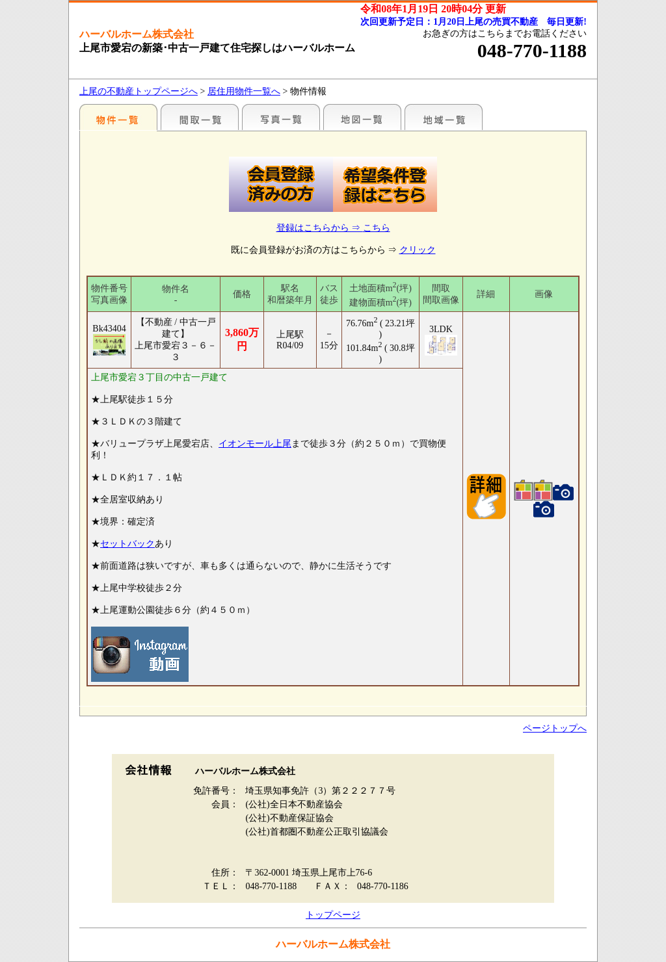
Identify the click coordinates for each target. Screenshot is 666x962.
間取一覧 (200, 117)
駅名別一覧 (118, 117)
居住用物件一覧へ (243, 91)
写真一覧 (281, 117)
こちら (376, 228)
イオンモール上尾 (255, 443)
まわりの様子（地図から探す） (362, 117)
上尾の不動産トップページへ (138, 91)
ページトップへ (555, 728)
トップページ (333, 915)
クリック (417, 250)
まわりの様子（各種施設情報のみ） (444, 117)
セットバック (127, 544)
